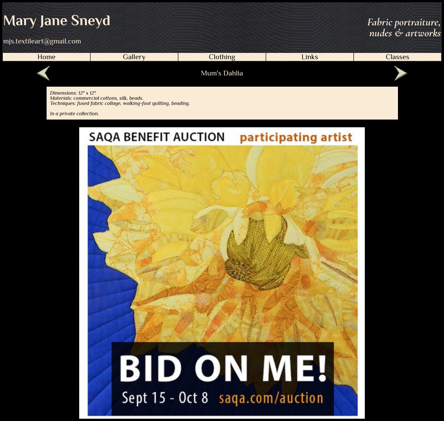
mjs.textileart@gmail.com (42, 41)
